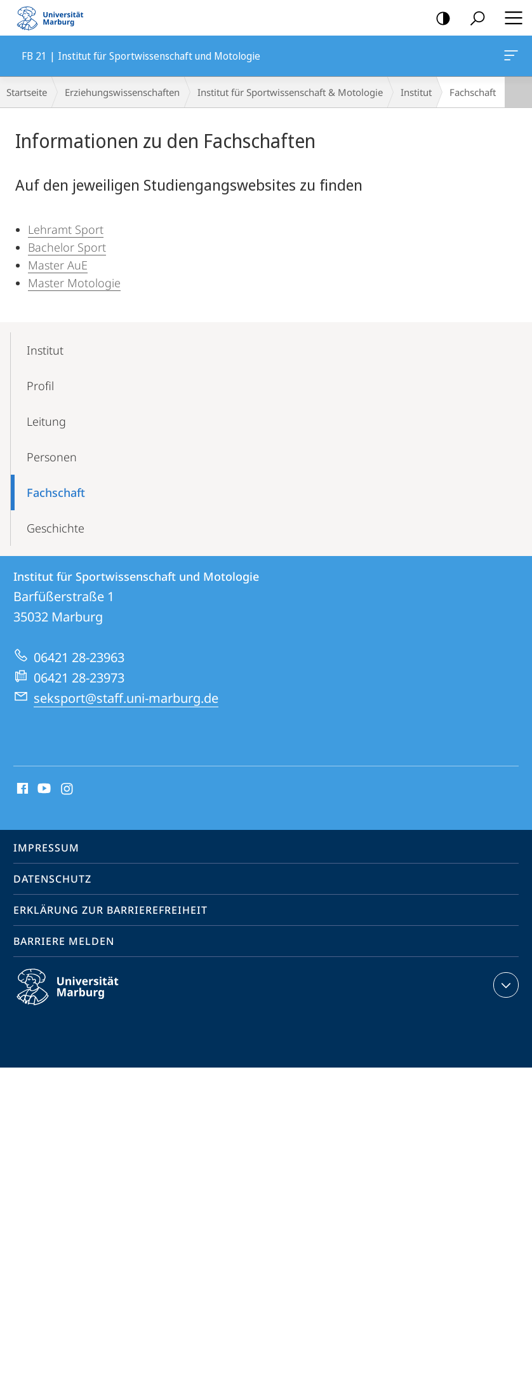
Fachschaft (56, 492)
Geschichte (55, 528)
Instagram (68, 789)
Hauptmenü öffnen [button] (510, 17)
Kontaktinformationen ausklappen (504, 984)
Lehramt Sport (65, 229)
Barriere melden (63, 941)
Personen (52, 457)
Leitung (46, 421)
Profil (40, 385)
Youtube (43, 789)
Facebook (21, 789)
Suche (473, 19)
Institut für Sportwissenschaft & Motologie (290, 92)
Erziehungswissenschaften (122, 92)
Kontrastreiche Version (439, 19)
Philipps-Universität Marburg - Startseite (54, 17)
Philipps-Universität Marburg (79, 997)
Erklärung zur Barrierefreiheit (110, 910)
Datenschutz (52, 879)
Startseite (26, 92)
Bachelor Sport (67, 247)
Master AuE (58, 265)
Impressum (46, 848)
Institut (416, 92)
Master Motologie (74, 282)
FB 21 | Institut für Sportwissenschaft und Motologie (510, 57)
